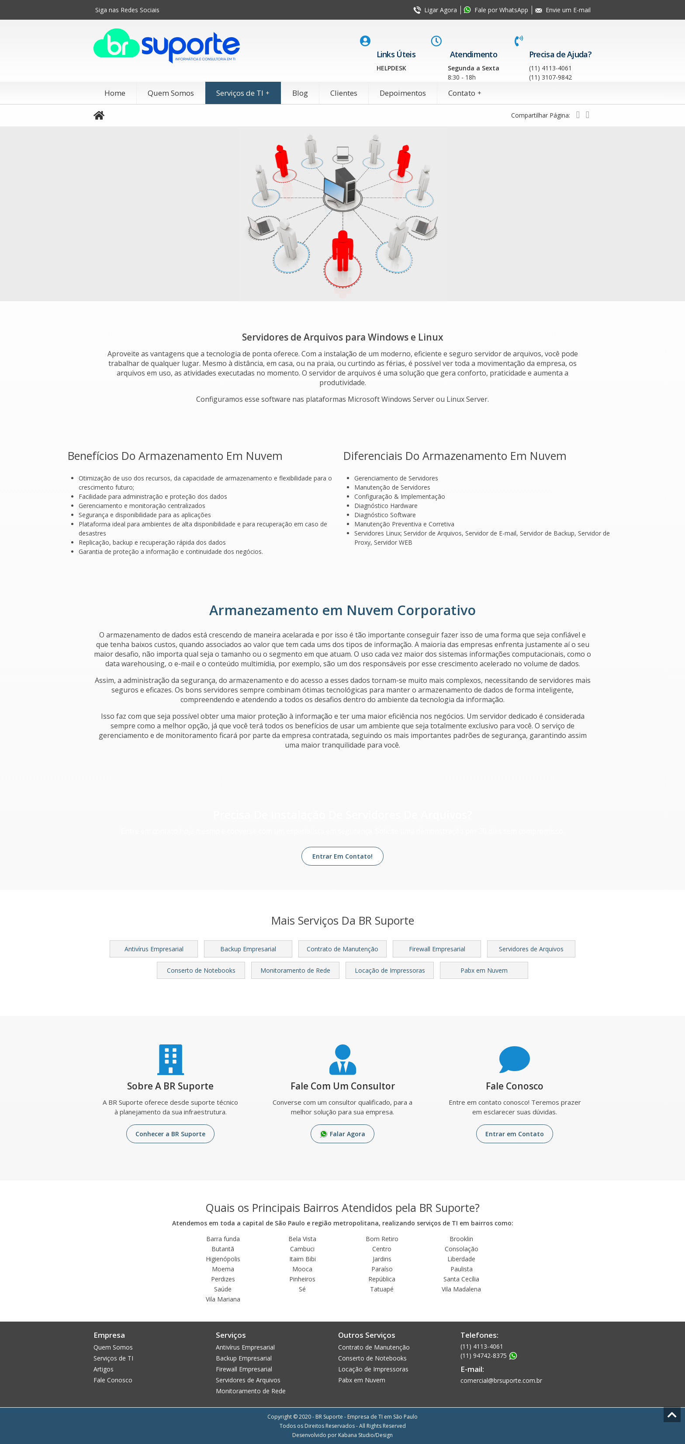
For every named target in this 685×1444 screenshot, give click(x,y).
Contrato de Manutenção (342, 949)
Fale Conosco (112, 1380)
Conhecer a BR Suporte (170, 1134)
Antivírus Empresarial (154, 949)
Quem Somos (171, 93)
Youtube (191, 10)
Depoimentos (403, 93)
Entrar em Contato (514, 1134)
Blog (300, 93)
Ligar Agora (440, 10)
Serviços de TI (244, 93)
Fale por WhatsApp (501, 10)
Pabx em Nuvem (484, 970)
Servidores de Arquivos (531, 949)
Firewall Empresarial (437, 949)
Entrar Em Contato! (342, 856)
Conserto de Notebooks (201, 970)
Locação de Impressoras (390, 970)
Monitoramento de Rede (295, 970)
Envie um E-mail (568, 10)
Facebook (171, 10)
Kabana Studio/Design (365, 1435)
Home (114, 93)
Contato (466, 93)
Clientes (343, 93)
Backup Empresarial (248, 949)
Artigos (103, 1369)
